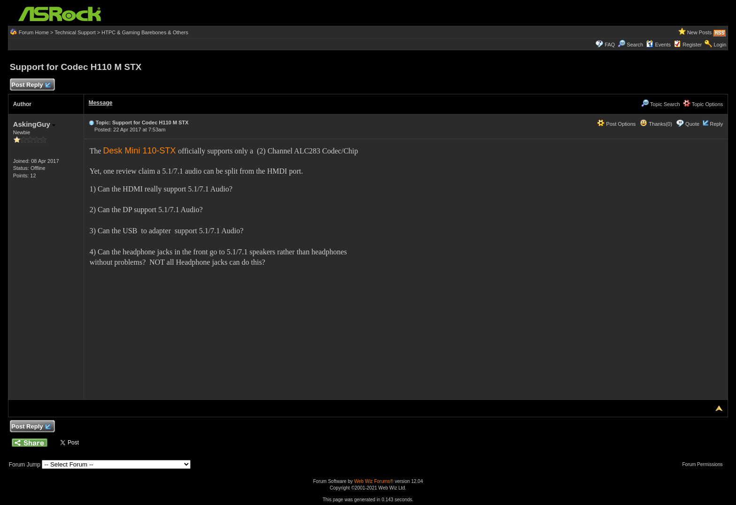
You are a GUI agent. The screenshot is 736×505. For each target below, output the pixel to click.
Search (635, 44)
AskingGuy (34, 124)
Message (101, 102)
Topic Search (660, 104)
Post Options (616, 124)
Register (692, 44)
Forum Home (34, 32)
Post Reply (31, 85)
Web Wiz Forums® (373, 481)
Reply (716, 124)
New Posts (699, 32)
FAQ (610, 44)
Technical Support (74, 32)
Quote (692, 124)
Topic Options (703, 104)
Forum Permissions (704, 464)
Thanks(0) (656, 124)
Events (658, 44)
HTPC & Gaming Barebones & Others (144, 32)
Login (719, 44)
